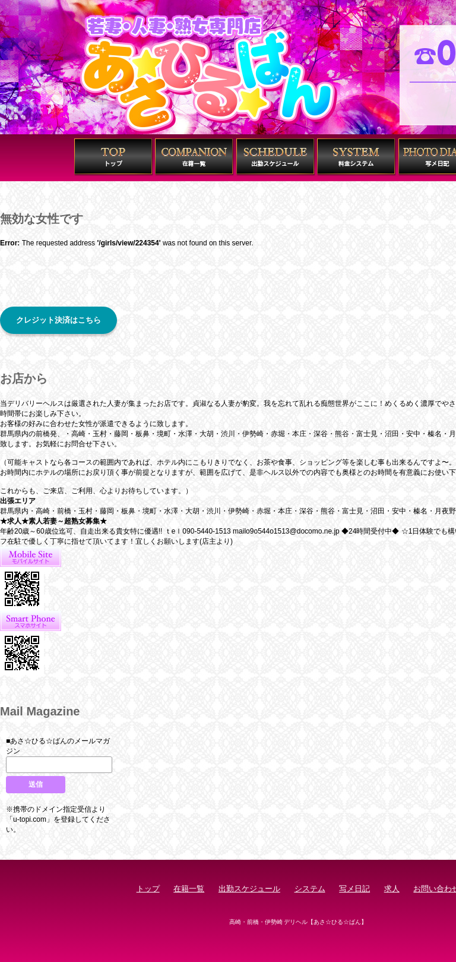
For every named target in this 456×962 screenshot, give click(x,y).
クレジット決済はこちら (58, 320)
